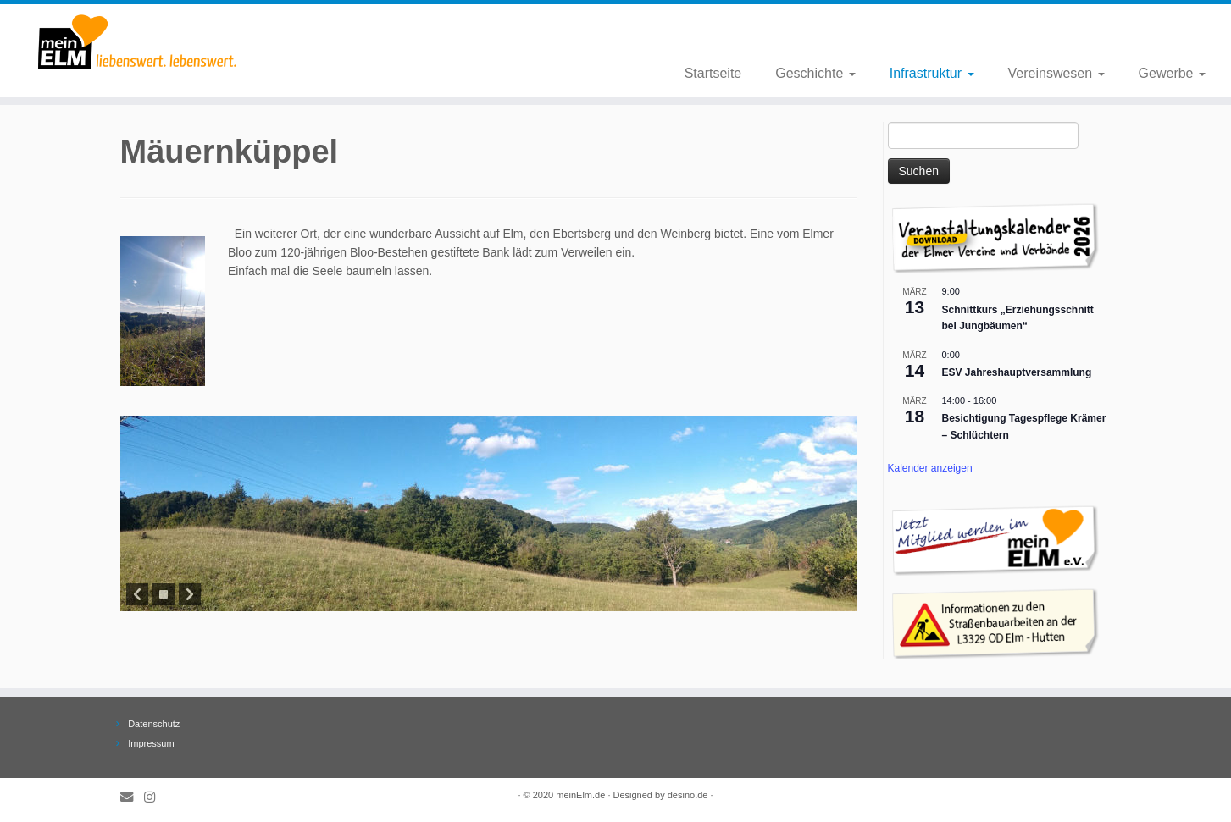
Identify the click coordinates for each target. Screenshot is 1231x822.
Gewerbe (1172, 73)
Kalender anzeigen (930, 468)
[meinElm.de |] (142, 42)
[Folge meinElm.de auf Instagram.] (155, 797)
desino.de (688, 795)
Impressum (151, 743)
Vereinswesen (1056, 73)
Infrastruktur (932, 73)
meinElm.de (580, 795)
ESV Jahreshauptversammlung (1017, 372)
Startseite (713, 73)
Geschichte (815, 73)
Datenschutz (154, 724)
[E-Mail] (132, 797)
